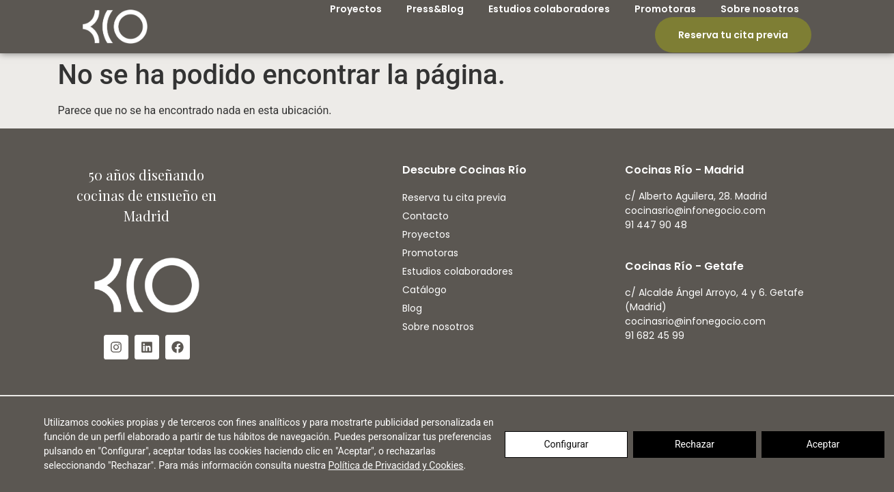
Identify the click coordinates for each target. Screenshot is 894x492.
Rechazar (694, 444)
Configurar (566, 444)
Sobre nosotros (760, 9)
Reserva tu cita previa (733, 35)
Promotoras (665, 9)
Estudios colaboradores (549, 9)
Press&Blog (435, 9)
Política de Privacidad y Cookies (396, 465)
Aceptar (823, 444)
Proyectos (356, 9)
